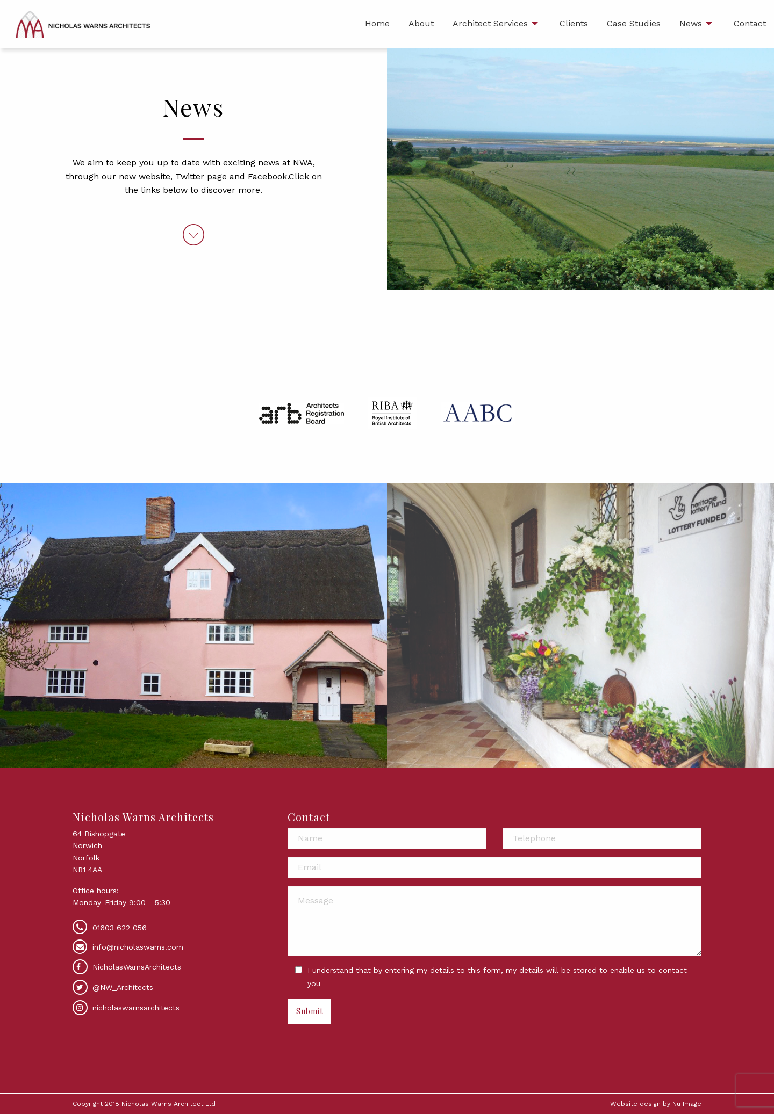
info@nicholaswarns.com (137, 947)
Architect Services (490, 23)
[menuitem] (377, 24)
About (421, 23)
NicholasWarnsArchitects (127, 966)
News (690, 23)
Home (377, 23)
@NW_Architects (113, 987)
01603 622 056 (119, 927)
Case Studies (634, 23)
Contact (750, 23)
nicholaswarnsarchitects (126, 1007)
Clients (574, 23)
